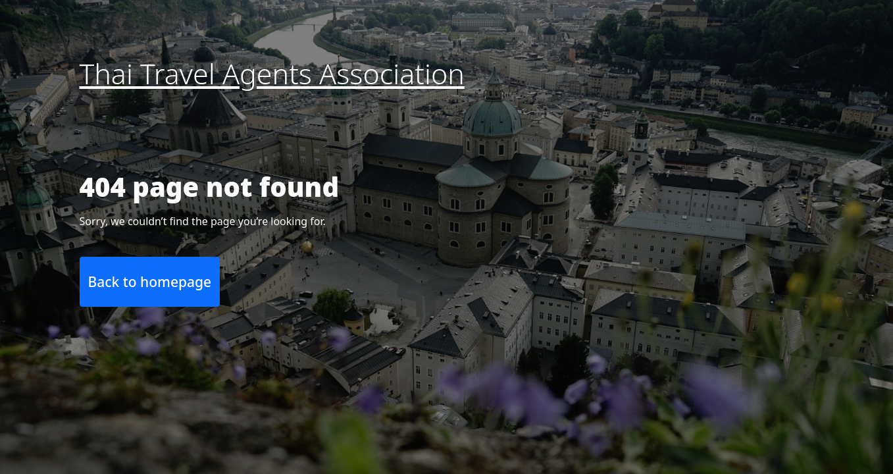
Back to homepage (150, 282)
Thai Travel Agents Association (272, 73)
